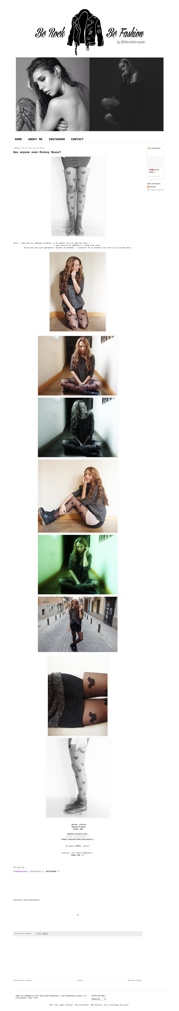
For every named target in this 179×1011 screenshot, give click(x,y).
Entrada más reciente (23, 980)
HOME (18, 139)
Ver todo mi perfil (155, 190)
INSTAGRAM (57, 139)
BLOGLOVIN (35, 871)
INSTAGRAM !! (52, 871)
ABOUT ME (35, 139)
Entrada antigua (134, 980)
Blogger (126, 1005)
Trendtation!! (21, 871)
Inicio (80, 980)
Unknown (153, 187)
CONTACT (77, 139)
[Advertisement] (77, 959)
